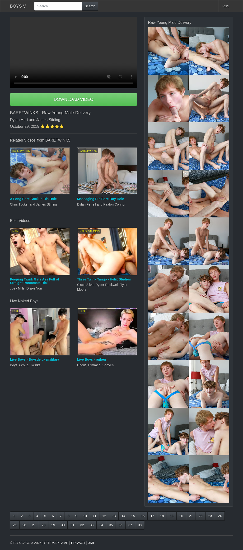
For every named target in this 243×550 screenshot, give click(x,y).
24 (220, 516)
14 (123, 516)
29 (53, 525)
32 (82, 525)
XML (91, 543)
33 (92, 525)
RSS (225, 6)
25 (15, 525)
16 (143, 516)
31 (72, 525)
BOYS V (18, 6)
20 (181, 516)
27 (34, 525)
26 (24, 525)
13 (114, 516)
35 (111, 525)
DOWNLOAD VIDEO (73, 99)
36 (120, 525)
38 (140, 525)
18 (162, 516)
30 (63, 525)
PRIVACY (78, 543)
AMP (64, 543)
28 (44, 525)
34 (101, 525)
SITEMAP (51, 543)
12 (104, 516)
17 (152, 516)
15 (133, 516)
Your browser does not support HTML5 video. (73, 52)
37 (130, 525)
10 (85, 516)
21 (191, 516)
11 (95, 516)
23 (210, 516)
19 (171, 516)
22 (200, 516)
